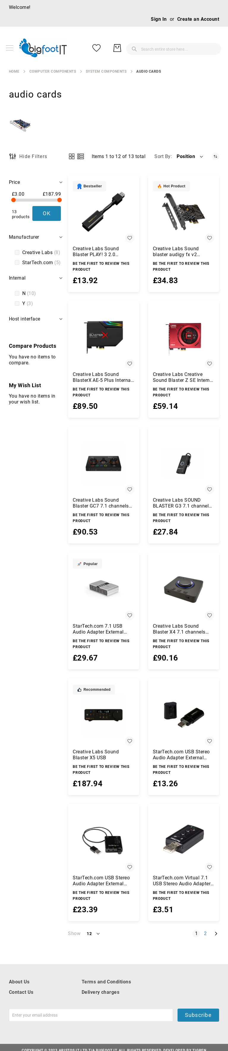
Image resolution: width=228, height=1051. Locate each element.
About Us (19, 982)
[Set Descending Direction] (215, 156)
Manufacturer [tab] (24, 237)
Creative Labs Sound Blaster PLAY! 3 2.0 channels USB (96, 252)
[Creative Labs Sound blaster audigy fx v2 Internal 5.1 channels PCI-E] (183, 212)
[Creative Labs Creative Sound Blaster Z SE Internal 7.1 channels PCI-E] (183, 338)
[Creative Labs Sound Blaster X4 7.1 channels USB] (183, 589)
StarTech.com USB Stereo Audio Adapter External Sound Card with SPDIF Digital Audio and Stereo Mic (101, 881)
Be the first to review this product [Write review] (101, 266)
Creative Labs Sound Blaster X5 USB (96, 754)
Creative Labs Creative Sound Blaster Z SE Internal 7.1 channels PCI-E (183, 377)
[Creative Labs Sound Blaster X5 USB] (103, 715)
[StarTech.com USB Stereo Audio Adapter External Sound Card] (183, 715)
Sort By (162, 156)
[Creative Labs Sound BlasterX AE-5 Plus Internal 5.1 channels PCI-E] (103, 338)
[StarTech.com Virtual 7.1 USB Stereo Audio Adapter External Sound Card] (183, 841)
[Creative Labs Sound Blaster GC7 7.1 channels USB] (103, 463)
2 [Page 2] (206, 933)
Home (14, 71)
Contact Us (21, 992)
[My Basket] (213, 48)
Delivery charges (101, 992)
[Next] (216, 934)
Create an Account (198, 19)
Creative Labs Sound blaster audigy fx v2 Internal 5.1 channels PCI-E (183, 252)
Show (74, 933)
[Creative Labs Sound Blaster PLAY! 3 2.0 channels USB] (103, 212)
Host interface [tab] (24, 319)
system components (106, 71)
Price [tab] (14, 182)
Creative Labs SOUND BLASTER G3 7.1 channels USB (182, 503)
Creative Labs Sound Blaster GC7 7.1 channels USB (101, 503)
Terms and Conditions (106, 982)
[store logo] (43, 48)
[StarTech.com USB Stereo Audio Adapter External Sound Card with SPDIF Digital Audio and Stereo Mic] (103, 841)
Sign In (159, 19)
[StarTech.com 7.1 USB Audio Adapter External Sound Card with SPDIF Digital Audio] (103, 589)
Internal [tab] (17, 278)
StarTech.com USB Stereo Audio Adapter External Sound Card (181, 755)
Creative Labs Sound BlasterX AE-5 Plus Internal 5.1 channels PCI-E (102, 377)
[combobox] (130, 48)
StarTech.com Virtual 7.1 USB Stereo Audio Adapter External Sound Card (182, 881)
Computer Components (52, 71)
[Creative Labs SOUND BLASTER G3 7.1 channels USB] (183, 463)
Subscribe (198, 1015)
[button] (190, 156)
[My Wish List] (192, 48)
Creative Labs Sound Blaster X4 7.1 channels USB (179, 629)
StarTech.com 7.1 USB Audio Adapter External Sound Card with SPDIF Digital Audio (99, 629)
